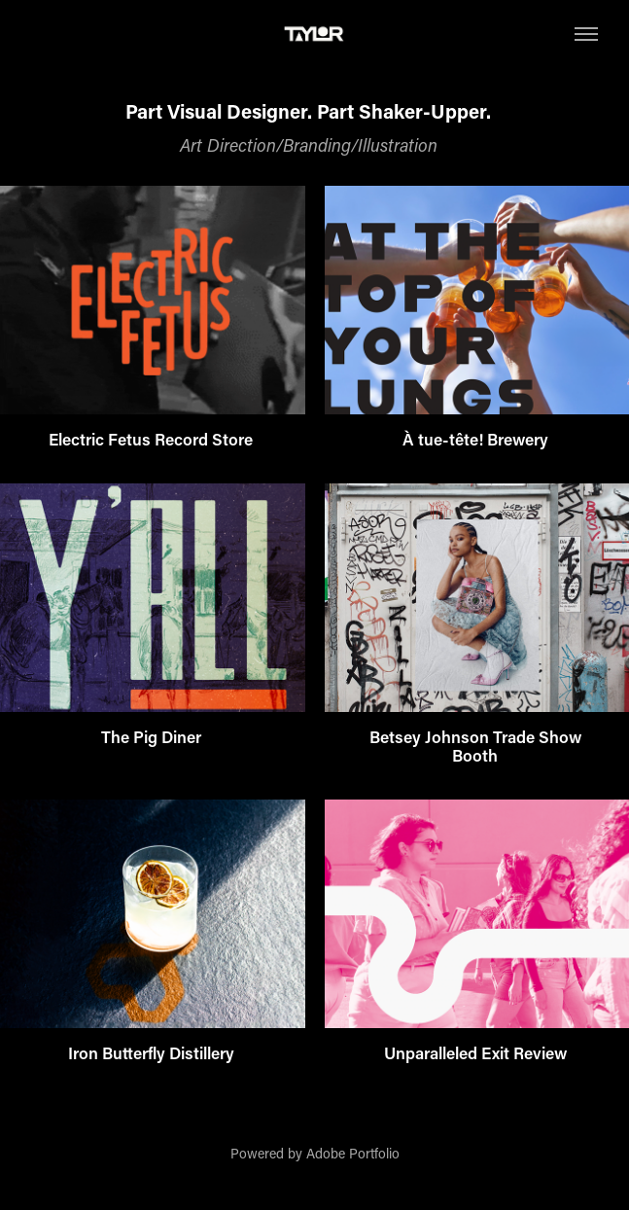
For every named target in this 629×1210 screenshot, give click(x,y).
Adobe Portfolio (353, 1153)
